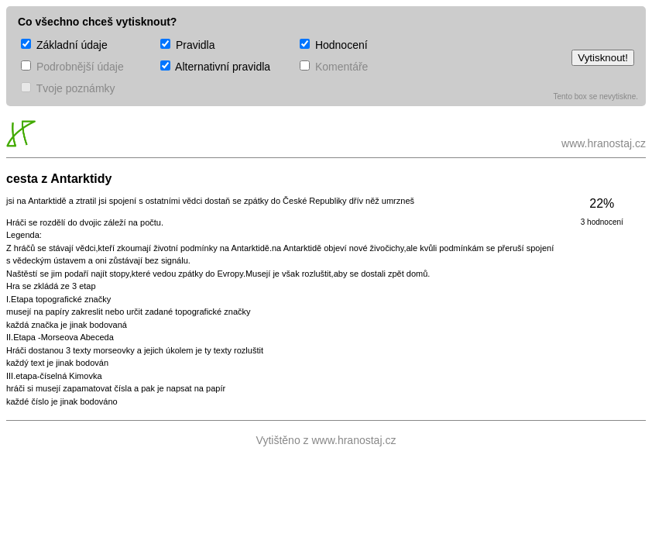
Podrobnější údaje (72, 66)
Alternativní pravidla (215, 66)
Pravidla (187, 45)
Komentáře (334, 66)
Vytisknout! (603, 58)
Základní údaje (64, 45)
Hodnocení (334, 45)
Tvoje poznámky (68, 88)
